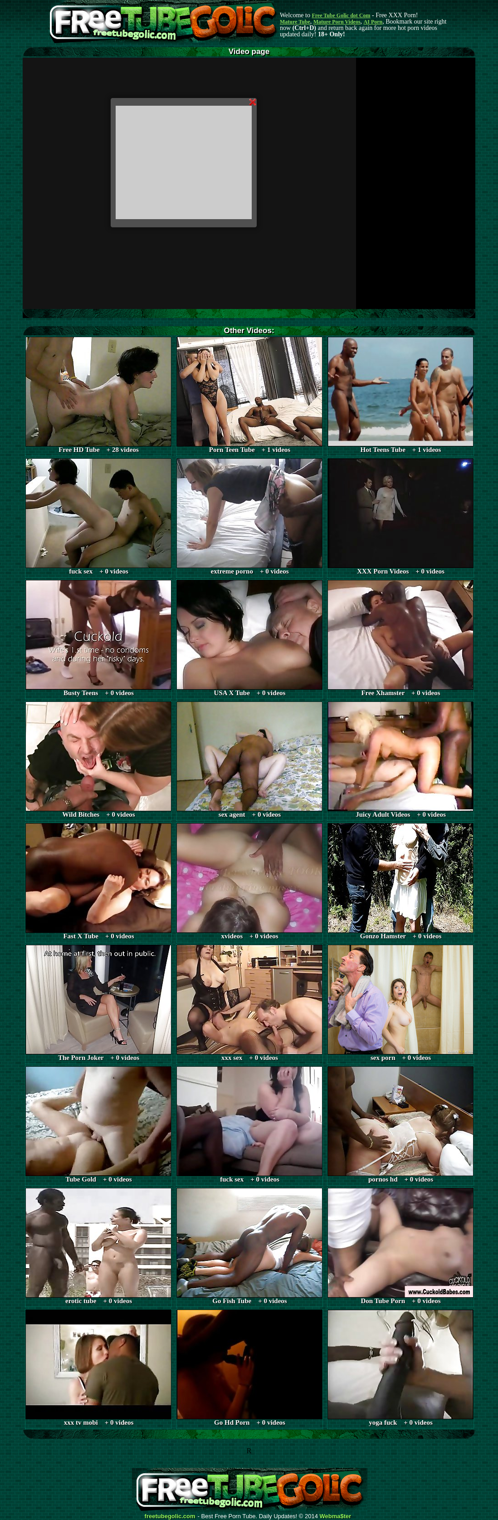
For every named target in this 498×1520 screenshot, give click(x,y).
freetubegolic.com (170, 1516)
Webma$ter (336, 1516)
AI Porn (373, 22)
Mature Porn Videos (337, 22)
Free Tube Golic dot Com (341, 15)
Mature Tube (295, 22)
